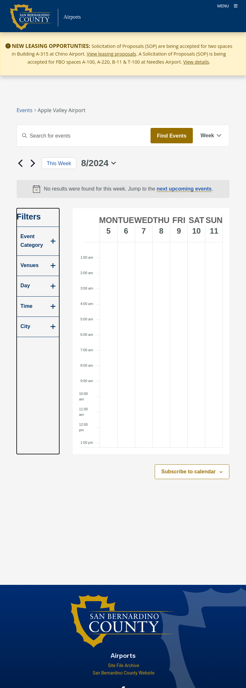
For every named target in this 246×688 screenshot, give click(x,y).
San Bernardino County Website (123, 672)
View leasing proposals (111, 53)
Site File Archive (123, 665)
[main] (123, 308)
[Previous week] (20, 163)
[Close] (232, 46)
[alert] (123, 189)
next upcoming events (184, 189)
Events (25, 110)
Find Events (171, 135)
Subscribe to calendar (188, 471)
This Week (59, 163)
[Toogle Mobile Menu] (227, 5)
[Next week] (33, 163)
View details (196, 61)
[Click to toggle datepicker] (98, 163)
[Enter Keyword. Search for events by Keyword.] (84, 135)
